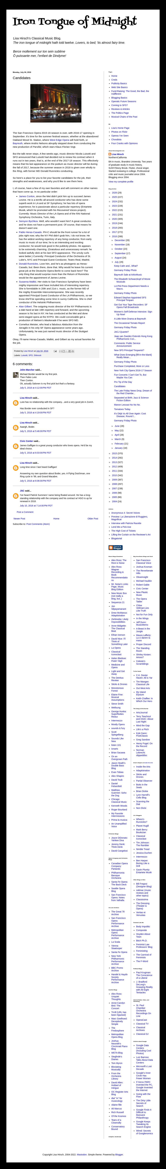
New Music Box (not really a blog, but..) (119, 596)
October (119, 249)
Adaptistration (143, 770)
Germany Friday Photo (125, 270)
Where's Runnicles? (141, 820)
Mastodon (82, 1154)
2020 (115, 219)
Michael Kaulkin (144, 581)
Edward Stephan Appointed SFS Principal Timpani (130, 299)
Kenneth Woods (119, 805)
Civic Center (26, 441)
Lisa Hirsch (26, 398)
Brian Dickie (142, 791)
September (120, 253)
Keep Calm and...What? (126, 266)
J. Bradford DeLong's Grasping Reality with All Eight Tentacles (144, 987)
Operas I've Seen (120, 135)
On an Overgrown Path (119, 757)
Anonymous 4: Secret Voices (125, 513)
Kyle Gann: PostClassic (142, 734)
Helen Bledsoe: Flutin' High (119, 659)
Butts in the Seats (141, 786)
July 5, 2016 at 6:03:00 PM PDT (35, 452)
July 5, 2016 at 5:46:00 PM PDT (35, 431)
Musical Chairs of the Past (124, 116)
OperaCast (141, 1020)
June (117, 426)
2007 (115, 488)
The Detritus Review (117, 679)
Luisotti (24, 355)
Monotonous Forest (117, 689)
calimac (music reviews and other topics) (143, 893)
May (117, 430)
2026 (115, 192)
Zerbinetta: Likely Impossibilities (119, 620)
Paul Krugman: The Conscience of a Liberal (144, 975)
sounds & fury (118, 728)
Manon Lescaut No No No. (127, 404)
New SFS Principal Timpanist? (129, 350)
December (120, 240)
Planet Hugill (142, 825)
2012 (115, 466)
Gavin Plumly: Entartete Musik (144, 871)
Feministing (142, 951)
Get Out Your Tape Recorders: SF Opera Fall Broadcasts (130, 306)
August (118, 257)
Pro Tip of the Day (123, 382)
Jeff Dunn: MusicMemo (142, 623)
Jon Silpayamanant (118, 607)
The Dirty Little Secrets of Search (143, 1103)
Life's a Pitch (142, 729)
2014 (115, 457)
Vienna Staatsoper (116, 947)
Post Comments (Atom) (38, 524)
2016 (115, 236)
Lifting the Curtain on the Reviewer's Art (131, 534)
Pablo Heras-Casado (30, 232)
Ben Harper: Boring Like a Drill (142, 863)
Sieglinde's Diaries (116, 1058)
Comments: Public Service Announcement (127, 344)
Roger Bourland (119, 809)
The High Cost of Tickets (123, 530)
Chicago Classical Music (119, 800)
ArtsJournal (141, 712)
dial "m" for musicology (117, 1099)
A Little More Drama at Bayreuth (130, 318)
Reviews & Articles (120, 109)
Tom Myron (116, 1063)
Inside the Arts (148, 762)
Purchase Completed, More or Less (131, 366)
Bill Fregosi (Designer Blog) (144, 885)
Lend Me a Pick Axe (121, 527)
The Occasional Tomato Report (129, 323)
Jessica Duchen (144, 853)
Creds (114, 79)
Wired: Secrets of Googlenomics (144, 1132)
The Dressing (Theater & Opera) (142, 906)
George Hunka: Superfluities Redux (119, 714)
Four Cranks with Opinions (124, 143)
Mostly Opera (118, 724)
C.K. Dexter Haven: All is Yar (144, 676)
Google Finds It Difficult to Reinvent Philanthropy (143, 1113)
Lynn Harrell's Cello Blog (143, 796)
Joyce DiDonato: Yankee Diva (119, 839)
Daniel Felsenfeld (116, 785)
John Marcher (27, 370)
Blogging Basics (119, 97)
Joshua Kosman (144, 567)
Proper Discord (143, 644)
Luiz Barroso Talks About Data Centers (144, 1060)
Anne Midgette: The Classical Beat (118, 628)
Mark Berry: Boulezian (142, 831)
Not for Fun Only (144, 614)
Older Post (93, 518)
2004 (115, 501)
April (117, 435)
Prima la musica (119, 820)
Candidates (119, 386)
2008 (115, 484)
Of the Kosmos (118, 1116)
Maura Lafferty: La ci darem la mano (143, 638)
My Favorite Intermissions (117, 814)
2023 (115, 206)
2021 (115, 214)
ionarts (114, 748)
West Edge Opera (59, 140)
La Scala (115, 942)
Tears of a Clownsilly (116, 1121)
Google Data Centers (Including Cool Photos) (143, 1049)
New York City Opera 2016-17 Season (133, 370)
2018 (115, 227)
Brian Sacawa (118, 752)
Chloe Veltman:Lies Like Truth (142, 608)
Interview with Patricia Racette (126, 523)
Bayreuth (18, 143)
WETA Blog (117, 1052)
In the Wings (142, 618)
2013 (115, 462)
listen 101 (116, 745)
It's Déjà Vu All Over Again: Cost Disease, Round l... (130, 415)
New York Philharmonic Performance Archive (117, 960)
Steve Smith (117, 703)
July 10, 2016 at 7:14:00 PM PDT (36, 505)
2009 (115, 479)
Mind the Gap (143, 725)
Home (56, 518)
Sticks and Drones (141, 775)
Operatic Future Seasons (123, 101)
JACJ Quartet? (121, 332)
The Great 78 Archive (118, 913)
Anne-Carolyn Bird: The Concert (118, 1006)
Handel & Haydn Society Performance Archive (119, 978)
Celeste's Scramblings (142, 662)
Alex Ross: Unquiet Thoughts (116, 997)
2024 (115, 201)
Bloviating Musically (116, 1068)
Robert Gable (142, 584)
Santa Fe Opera (119, 952)
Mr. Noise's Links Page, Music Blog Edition (119, 587)
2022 (115, 210)
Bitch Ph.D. (141, 940)
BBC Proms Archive (117, 969)
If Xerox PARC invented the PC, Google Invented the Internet (144, 1086)
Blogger (119, 1154)
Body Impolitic (143, 926)
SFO (31, 355)
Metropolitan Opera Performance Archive (117, 934)
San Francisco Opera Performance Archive (118, 922)
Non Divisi (141, 808)
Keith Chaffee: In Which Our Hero (144, 699)
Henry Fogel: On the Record (144, 744)
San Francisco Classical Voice (143, 561)
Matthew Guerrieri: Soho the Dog (119, 793)
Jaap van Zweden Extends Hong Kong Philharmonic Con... (133, 337)
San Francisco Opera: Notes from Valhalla (118, 898)
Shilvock (37, 355)
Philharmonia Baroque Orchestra (117, 875)
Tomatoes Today (122, 409)
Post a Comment (25, 512)
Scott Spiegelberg (117, 733)
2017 (115, 232)
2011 (115, 471)
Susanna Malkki (27, 281)
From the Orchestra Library (116, 1076)
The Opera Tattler (141, 600)
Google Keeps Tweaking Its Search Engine (143, 1124)
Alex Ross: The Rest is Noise (119, 561)
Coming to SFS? (119, 105)
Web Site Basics (119, 87)
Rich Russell (117, 1112)
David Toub (117, 780)
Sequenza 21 (118, 602)
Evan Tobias (117, 772)
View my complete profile (121, 181)
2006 (115, 493)
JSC (22, 490)
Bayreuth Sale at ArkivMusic (128, 274)
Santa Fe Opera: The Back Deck (119, 883)
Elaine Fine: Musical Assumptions (117, 697)
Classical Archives (140, 1028)
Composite (141, 930)
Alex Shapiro (117, 776)
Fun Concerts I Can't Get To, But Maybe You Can (130, 376)
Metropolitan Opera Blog (117, 1035)
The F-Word (142, 961)
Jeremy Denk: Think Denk (118, 845)
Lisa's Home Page (120, 128)
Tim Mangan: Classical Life (142, 683)
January (119, 448)
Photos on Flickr (119, 132)
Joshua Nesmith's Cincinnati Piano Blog (119, 1045)
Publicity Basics (119, 83)
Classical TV (142, 1023)
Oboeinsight (142, 577)
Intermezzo (116, 720)
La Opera (116, 648)
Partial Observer (144, 780)
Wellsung (116, 707)
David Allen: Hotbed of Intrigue (117, 1085)
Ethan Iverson (118, 635)
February (119, 443)
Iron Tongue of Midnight (75, 22)
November (120, 244)
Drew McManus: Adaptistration (119, 614)
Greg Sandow (143, 739)
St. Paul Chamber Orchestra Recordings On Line (143, 1010)
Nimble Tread (142, 849)
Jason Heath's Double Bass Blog (118, 766)
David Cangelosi (119, 850)
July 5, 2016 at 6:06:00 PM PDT (35, 481)
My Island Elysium (141, 693)
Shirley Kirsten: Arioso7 (143, 656)
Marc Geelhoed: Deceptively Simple (119, 1021)
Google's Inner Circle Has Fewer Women (143, 1076)
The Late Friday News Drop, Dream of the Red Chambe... (133, 392)
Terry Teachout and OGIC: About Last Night (144, 719)
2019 (115, 223)
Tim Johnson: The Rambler (143, 844)
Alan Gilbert (25, 306)
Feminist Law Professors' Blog (144, 945)
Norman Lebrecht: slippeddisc (141, 753)
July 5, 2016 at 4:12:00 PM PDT (35, 387)
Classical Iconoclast (116, 653)
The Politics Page (120, 113)
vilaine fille (116, 1104)
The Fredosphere (117, 1029)
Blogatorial (116, 538)
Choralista (116, 139)
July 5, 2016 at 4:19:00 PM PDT (35, 412)
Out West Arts (143, 688)
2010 (115, 475)
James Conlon (27, 196)
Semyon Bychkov (28, 221)
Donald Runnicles (28, 263)
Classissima (142, 899)
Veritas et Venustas (140, 913)
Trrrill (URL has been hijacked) (118, 1013)
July (117, 262)
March (118, 439)
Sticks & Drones (119, 684)
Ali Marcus (116, 1108)
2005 (115, 497)
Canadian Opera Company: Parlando (119, 866)
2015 (115, 453)
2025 (115, 197)
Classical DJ (142, 1034)
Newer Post (19, 518)
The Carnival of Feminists (143, 956)
